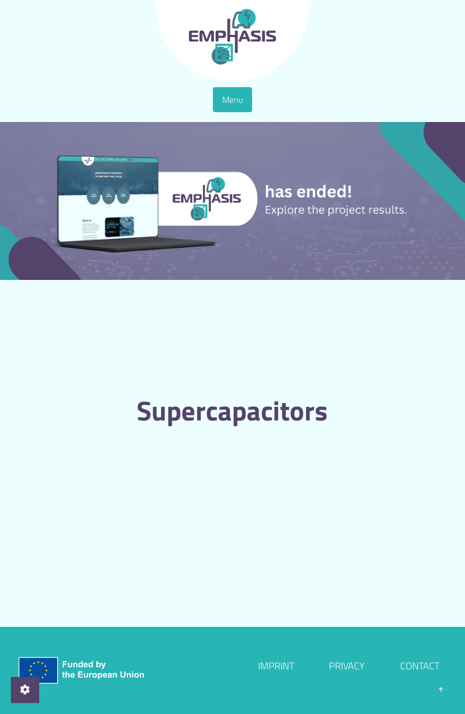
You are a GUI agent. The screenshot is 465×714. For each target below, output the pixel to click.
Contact (419, 665)
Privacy (347, 665)
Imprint (276, 665)
